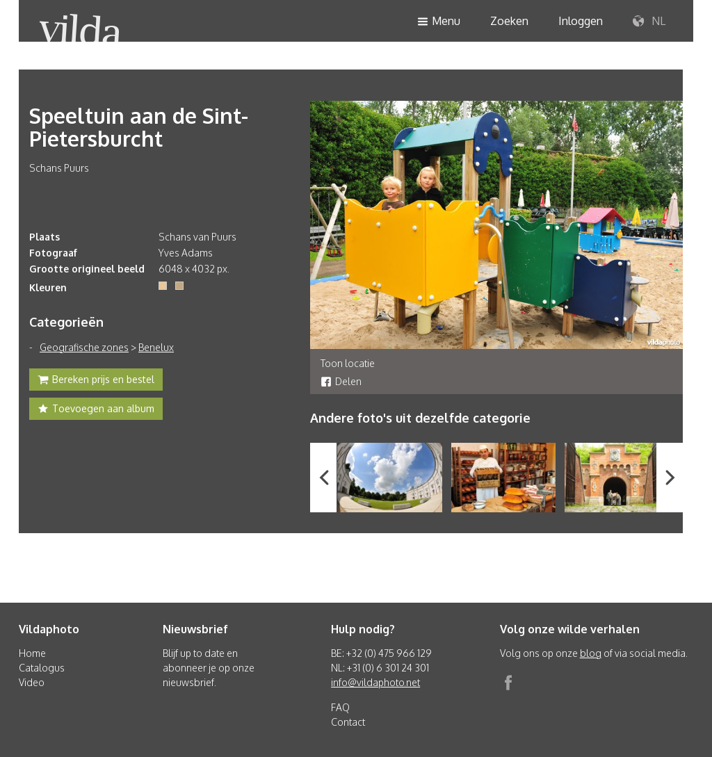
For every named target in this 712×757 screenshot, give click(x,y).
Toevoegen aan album (96, 410)
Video (31, 682)
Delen (341, 381)
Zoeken (509, 21)
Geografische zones (84, 347)
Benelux (156, 347)
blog (590, 653)
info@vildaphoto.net (375, 682)
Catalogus (42, 668)
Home (32, 653)
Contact (348, 722)
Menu (438, 22)
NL (649, 21)
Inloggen (580, 21)
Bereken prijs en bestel (96, 381)
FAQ (340, 707)
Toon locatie (348, 363)
